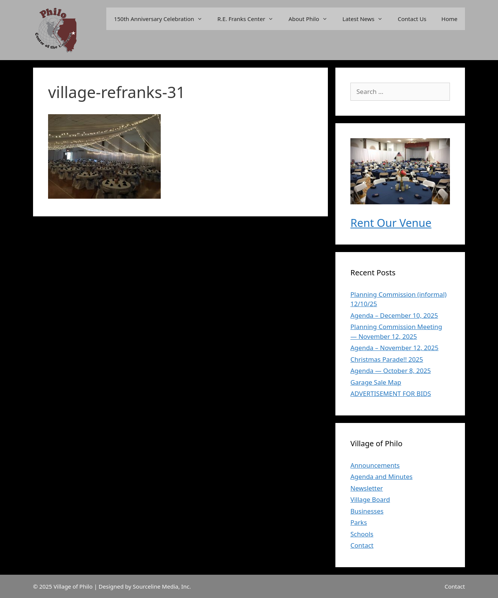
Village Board (370, 499)
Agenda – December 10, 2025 (394, 315)
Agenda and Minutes (381, 476)
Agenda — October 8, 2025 (390, 370)
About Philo (311, 19)
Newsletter (366, 488)
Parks (358, 522)
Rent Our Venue (391, 222)
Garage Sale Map (375, 382)
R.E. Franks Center (249, 19)
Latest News (366, 19)
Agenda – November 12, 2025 (394, 347)
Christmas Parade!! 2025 (386, 359)
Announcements (375, 465)
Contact (362, 545)
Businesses (366, 511)
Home (449, 19)
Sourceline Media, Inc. (162, 586)
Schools (361, 534)
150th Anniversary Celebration (162, 19)
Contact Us (412, 19)
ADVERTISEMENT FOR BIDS (390, 393)
